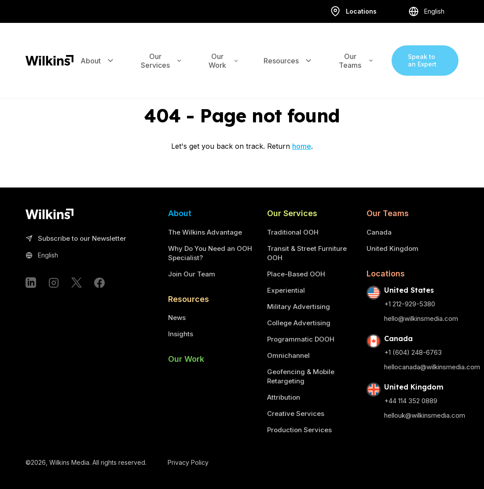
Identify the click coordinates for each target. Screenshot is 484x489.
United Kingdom (392, 248)
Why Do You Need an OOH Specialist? (210, 253)
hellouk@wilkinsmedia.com (424, 415)
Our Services (292, 213)
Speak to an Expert (422, 51)
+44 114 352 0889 (410, 401)
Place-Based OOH (296, 274)
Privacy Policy (188, 462)
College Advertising (298, 323)
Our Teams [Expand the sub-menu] (356, 51)
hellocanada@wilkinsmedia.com (432, 367)
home (301, 146)
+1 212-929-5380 (409, 304)
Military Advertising (298, 306)
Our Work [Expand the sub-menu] (224, 51)
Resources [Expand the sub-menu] (288, 51)
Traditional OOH (293, 232)
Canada (379, 232)
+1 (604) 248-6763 (413, 352)
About (179, 213)
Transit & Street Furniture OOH (307, 253)
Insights (180, 334)
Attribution (283, 397)
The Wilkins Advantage (205, 232)
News (177, 317)
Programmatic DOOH (300, 339)
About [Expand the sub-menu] (98, 51)
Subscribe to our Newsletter (76, 239)
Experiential (286, 290)
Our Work (186, 359)
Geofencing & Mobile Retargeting (300, 376)
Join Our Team (191, 274)
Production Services (299, 430)
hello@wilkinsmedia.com (421, 318)
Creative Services (295, 413)
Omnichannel (288, 355)
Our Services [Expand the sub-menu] (162, 51)
